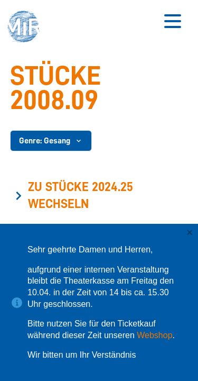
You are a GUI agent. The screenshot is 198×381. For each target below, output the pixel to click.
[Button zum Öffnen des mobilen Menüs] (172, 21)
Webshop (154, 335)
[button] (26, 27)
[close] (190, 233)
